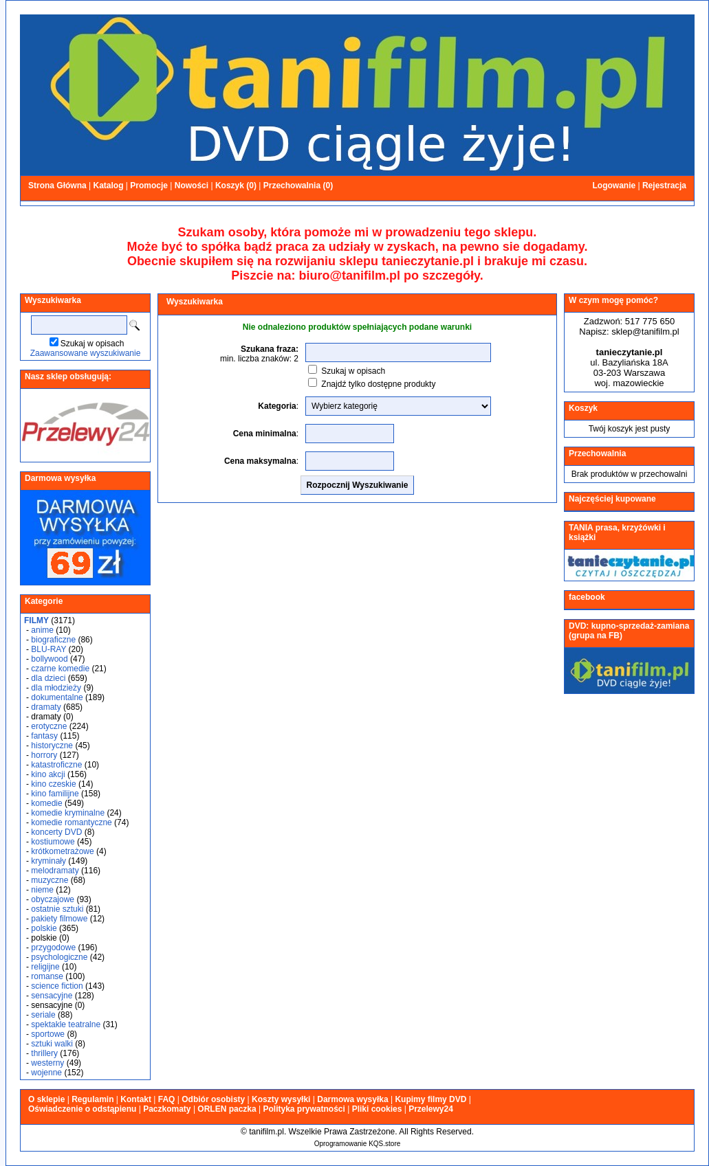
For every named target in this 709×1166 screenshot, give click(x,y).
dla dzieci (48, 678)
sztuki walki (52, 1044)
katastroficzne (56, 765)
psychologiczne (59, 957)
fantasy (44, 736)
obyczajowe (52, 899)
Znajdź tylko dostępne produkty (378, 384)
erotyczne (49, 726)
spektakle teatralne (65, 1024)
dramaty (46, 707)
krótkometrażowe (62, 851)
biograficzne (53, 639)
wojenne (46, 1072)
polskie (43, 928)
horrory (44, 755)
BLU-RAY (48, 649)
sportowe (48, 1034)
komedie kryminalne (68, 813)
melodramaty (54, 870)
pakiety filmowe (59, 918)
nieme (42, 890)
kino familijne (54, 793)
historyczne (52, 745)
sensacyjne (51, 995)
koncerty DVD (56, 832)
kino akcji (48, 774)
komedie (46, 803)
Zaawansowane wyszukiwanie (85, 353)
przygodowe (53, 947)
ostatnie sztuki (57, 909)
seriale (43, 1015)
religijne (45, 967)
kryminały (48, 861)
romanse (47, 976)
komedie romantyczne (71, 822)
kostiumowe (52, 842)
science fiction (57, 986)
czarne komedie (60, 668)
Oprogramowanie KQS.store (357, 1143)
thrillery (44, 1053)
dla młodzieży (56, 688)
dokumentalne (57, 697)
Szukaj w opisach (92, 343)
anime (42, 630)
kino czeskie (53, 784)
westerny (47, 1063)
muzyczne (49, 880)
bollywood (49, 659)
